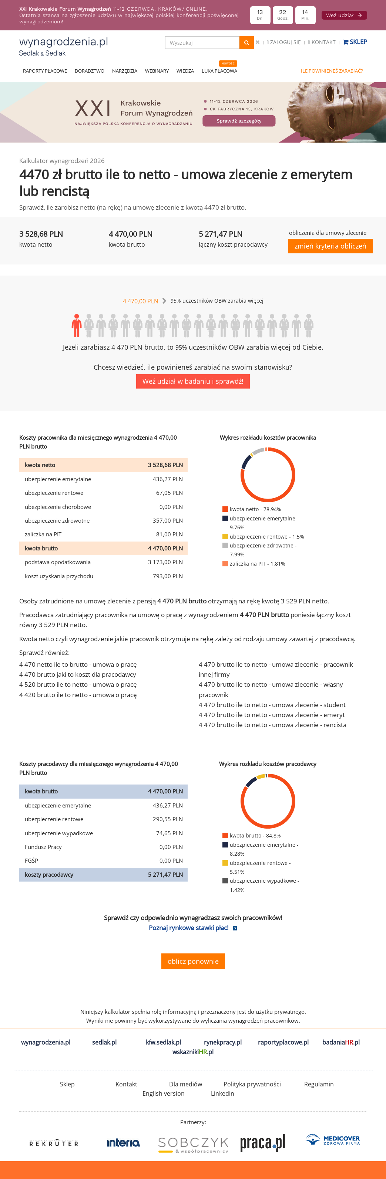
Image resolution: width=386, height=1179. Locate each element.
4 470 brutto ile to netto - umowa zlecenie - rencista (272, 724)
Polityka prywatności (252, 1084)
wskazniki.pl (193, 1052)
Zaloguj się (284, 42)
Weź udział (344, 15)
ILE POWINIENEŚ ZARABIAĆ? (332, 70)
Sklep (355, 41)
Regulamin (319, 1084)
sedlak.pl (104, 1042)
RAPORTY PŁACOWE (45, 70)
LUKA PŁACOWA (219, 70)
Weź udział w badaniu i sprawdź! (193, 381)
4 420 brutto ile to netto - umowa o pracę (78, 694)
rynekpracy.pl (223, 1042)
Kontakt (321, 42)
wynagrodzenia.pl (45, 1042)
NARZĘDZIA (124, 70)
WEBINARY (157, 70)
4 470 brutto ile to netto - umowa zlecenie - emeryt (272, 714)
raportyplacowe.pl (283, 1042)
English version (163, 1093)
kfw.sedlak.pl (163, 1042)
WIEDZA (185, 70)
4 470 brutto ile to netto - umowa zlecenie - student (272, 704)
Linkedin (222, 1093)
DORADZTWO (89, 70)
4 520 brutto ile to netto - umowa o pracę (78, 684)
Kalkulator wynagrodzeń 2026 (62, 160)
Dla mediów (185, 1084)
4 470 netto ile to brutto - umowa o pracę (78, 664)
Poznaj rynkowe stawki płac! (188, 927)
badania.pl (341, 1042)
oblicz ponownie (193, 961)
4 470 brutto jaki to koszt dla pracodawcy (77, 674)
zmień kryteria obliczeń (330, 246)
